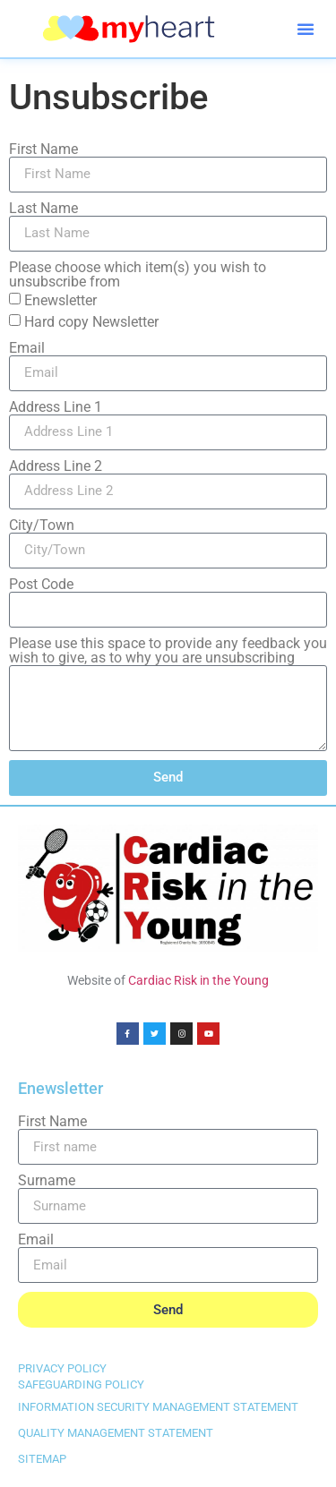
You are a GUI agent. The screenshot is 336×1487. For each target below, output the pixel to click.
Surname (46, 1181)
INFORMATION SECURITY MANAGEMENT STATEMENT (158, 1407)
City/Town (41, 525)
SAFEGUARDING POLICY (81, 1384)
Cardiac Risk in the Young (198, 980)
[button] (305, 28)
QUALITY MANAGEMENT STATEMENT (115, 1433)
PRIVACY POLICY (62, 1368)
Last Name (43, 208)
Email (27, 348)
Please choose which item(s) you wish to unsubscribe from (137, 275)
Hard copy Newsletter (91, 320)
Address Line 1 (55, 407)
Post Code (41, 584)
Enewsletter (60, 299)
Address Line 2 (55, 466)
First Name (43, 149)
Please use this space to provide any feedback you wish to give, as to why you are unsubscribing (168, 651)
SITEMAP (42, 1459)
